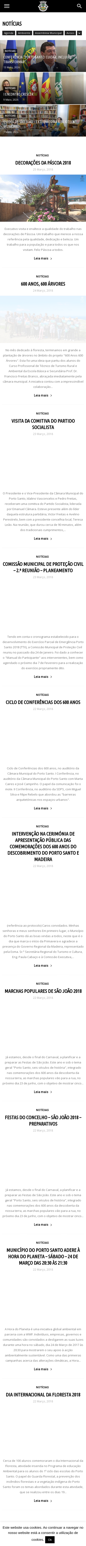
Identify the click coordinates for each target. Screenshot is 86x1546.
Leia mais (43, 258)
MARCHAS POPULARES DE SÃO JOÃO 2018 (43, 991)
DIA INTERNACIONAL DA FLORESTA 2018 (43, 1394)
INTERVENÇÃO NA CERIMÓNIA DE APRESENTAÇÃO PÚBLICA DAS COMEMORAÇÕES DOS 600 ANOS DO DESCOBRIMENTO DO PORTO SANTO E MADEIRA (43, 846)
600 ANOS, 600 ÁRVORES (43, 284)
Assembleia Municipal (48, 33)
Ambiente (24, 33)
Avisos (70, 33)
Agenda (8, 33)
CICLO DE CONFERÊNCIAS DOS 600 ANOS (43, 702)
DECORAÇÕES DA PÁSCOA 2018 (43, 162)
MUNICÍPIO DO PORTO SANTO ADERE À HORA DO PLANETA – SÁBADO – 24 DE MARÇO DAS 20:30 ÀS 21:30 (43, 1256)
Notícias (10, 51)
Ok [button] (50, 1539)
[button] (79, 6)
